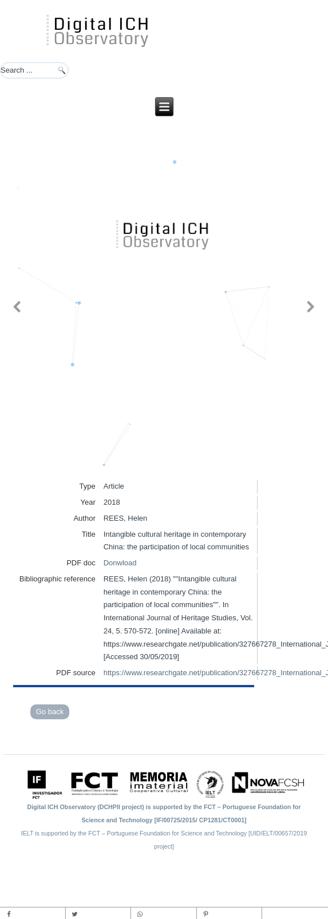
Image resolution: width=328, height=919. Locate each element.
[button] (17, 307)
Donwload (120, 562)
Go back (50, 711)
